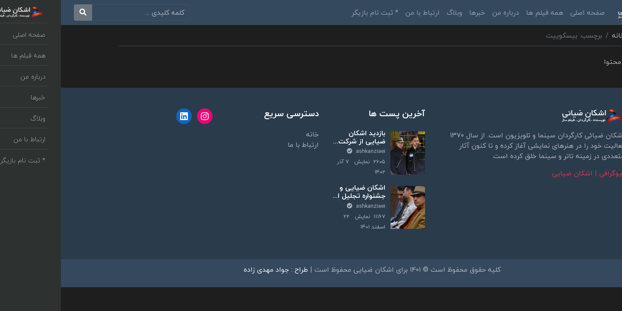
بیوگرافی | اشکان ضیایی (527, 173)
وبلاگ (393, 12)
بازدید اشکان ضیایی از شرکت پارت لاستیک (300, 141)
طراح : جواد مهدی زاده (215, 269)
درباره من (444, 12)
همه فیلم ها (483, 12)
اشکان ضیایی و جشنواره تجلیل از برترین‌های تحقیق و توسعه (299, 200)
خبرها (416, 12)
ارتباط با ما (242, 145)
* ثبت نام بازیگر (314, 12)
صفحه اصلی (526, 12)
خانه (557, 35)
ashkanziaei (305, 151)
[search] (80, 12)
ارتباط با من (361, 12)
